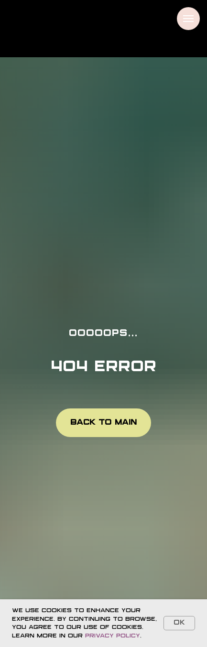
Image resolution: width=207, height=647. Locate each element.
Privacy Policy (112, 635)
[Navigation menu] (188, 18)
